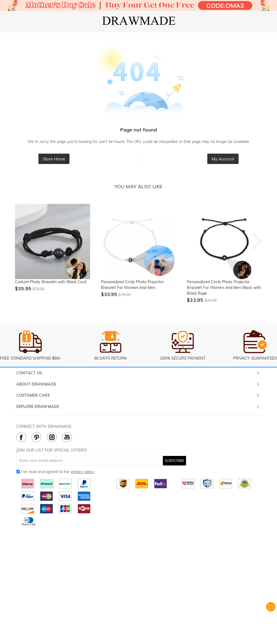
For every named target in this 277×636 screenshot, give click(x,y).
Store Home (54, 159)
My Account (223, 159)
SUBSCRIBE (174, 460)
